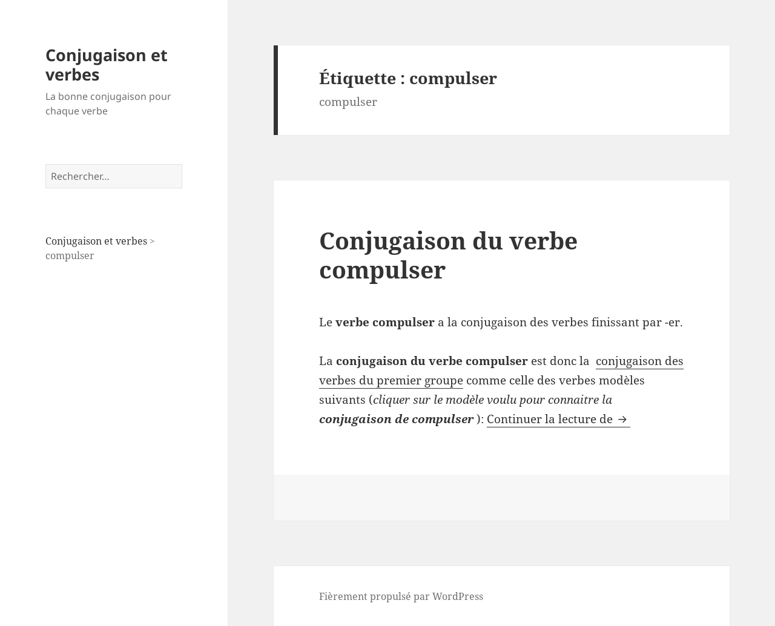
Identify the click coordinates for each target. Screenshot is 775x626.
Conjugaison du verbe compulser (448, 254)
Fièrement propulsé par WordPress (401, 596)
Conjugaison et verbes (106, 64)
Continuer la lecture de (558, 419)
